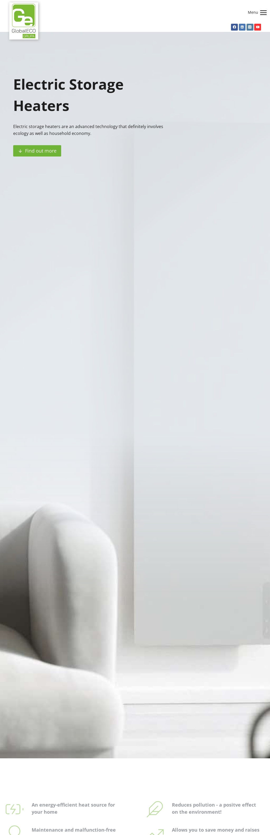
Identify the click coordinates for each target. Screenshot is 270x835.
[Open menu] (258, 12)
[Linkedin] (242, 27)
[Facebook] (234, 27)
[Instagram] (250, 27)
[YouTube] (257, 27)
